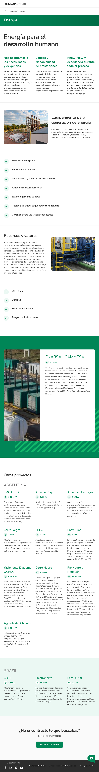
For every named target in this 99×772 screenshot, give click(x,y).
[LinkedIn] (10, 769)
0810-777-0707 (13, 763)
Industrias (13, 11)
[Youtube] (21, 769)
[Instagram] (16, 769)
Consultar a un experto (49, 744)
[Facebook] (5, 769)
